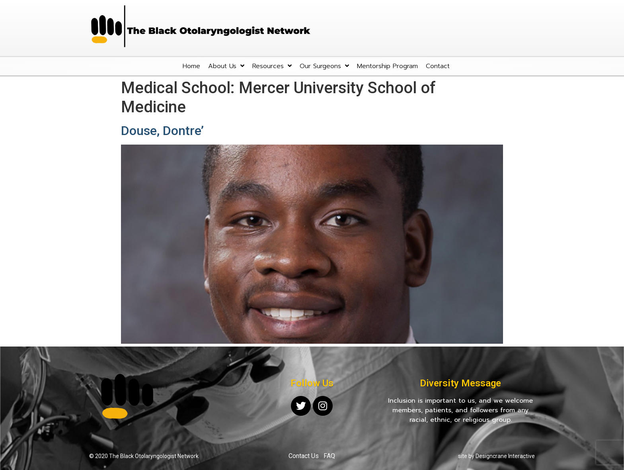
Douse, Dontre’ (162, 130)
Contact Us (304, 456)
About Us (226, 66)
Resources (272, 66)
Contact (438, 66)
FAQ (329, 456)
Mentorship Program (387, 66)
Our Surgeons (324, 66)
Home (191, 66)
